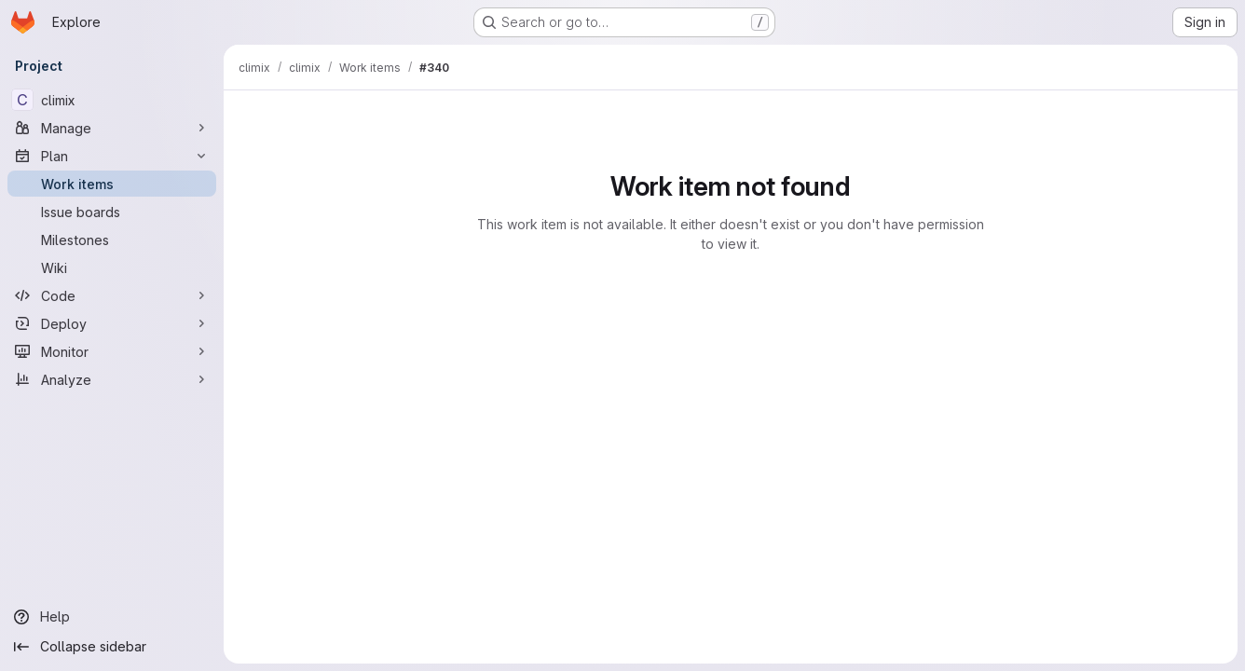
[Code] (111, 295)
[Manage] (111, 128)
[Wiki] (111, 267)
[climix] (111, 100)
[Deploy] (111, 323)
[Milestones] (111, 239)
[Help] (111, 617)
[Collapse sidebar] (111, 647)
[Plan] (111, 156)
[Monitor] (111, 351)
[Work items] (111, 184)
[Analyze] (111, 379)
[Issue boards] (111, 212)
